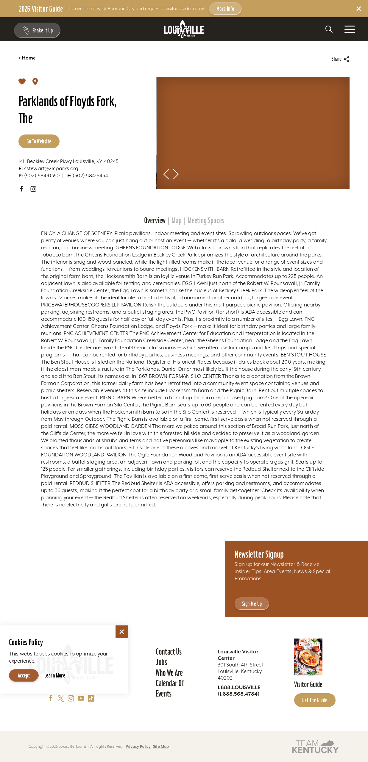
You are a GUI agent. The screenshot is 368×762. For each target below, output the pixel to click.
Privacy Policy (138, 746)
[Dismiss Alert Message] (359, 8)
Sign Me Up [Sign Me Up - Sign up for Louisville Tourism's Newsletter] (252, 603)
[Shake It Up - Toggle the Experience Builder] (36, 30)
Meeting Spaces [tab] (206, 220)
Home (27, 58)
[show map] (35, 81)
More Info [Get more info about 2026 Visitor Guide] (225, 8)
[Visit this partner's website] (315, 746)
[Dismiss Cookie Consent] (122, 631)
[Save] (22, 81)
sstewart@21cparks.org (48, 168)
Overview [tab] (155, 220)
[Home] (184, 29)
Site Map (161, 746)
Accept (24, 675)
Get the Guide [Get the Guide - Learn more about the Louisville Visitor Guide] (315, 700)
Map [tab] (176, 220)
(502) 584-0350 (39, 175)
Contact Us (169, 651)
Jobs (161, 662)
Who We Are (169, 672)
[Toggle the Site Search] (329, 29)
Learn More (54, 675)
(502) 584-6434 (87, 175)
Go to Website (39, 141)
